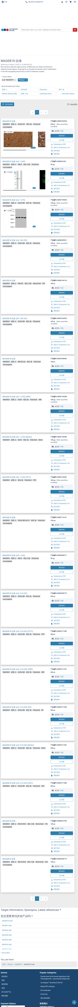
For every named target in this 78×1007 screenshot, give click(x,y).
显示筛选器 (7, 104)
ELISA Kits (44, 994)
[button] (48, 140)
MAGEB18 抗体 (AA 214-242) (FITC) (17, 631)
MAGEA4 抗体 (7, 949)
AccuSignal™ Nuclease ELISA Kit (52, 983)
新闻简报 (5, 984)
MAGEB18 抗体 (8, 121)
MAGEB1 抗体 (7, 925)
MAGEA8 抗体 (7, 935)
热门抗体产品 (6, 992)
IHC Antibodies (46, 990)
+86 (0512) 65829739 (34, 2)
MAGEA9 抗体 (7, 930)
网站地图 (5, 996)
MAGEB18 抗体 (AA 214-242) (14, 593)
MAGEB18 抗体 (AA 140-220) (14, 240)
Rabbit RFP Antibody (48, 986)
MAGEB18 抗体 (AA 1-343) (13, 161)
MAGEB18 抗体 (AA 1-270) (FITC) (16, 477)
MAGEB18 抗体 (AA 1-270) (13, 200)
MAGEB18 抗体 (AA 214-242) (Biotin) (18, 745)
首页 (3, 964)
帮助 (3, 980)
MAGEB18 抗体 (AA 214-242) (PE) (16, 707)
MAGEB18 (18, 964)
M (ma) (10, 964)
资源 (3, 988)
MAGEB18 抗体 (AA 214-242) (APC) (17, 783)
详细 (61, 140)
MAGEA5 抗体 (7, 944)
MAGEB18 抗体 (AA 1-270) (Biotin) (17, 437)
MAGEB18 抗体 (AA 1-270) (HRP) (16, 396)
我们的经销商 (45, 998)
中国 (61, 131)
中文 (4, 2)
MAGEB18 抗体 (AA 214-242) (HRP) (17, 669)
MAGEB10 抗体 (7, 921)
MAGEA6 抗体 (7, 940)
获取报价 (62, 136)
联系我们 (5, 976)
